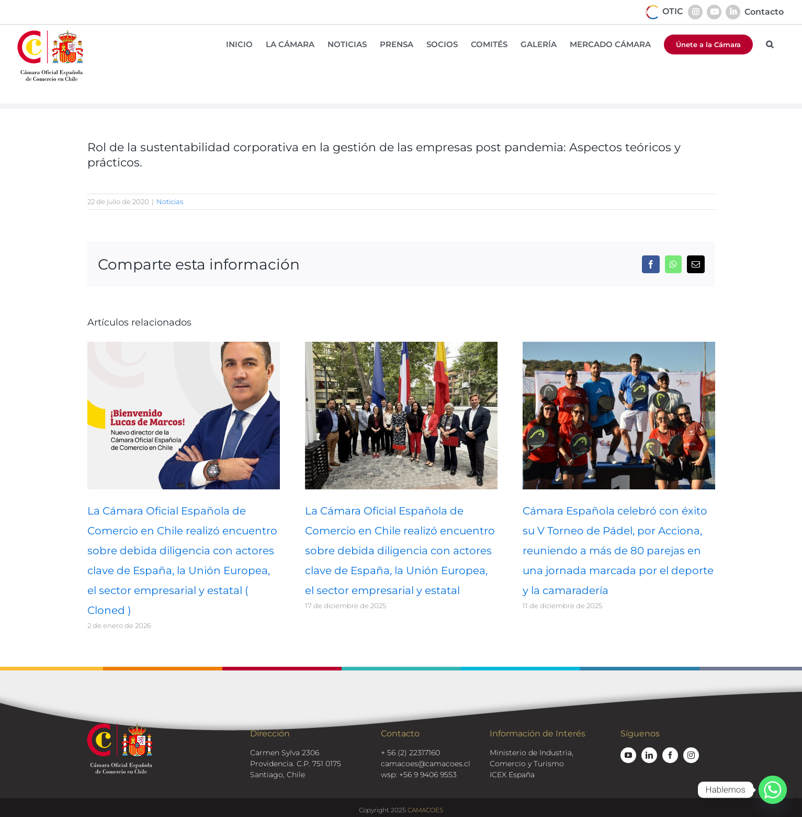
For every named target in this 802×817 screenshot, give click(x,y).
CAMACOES (425, 810)
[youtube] (628, 755)
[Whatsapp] (773, 790)
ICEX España (512, 774)
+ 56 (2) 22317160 (410, 752)
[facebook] (670, 755)
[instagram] (691, 755)
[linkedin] (649, 755)
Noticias (169, 201)
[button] (769, 44)
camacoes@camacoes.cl (425, 763)
